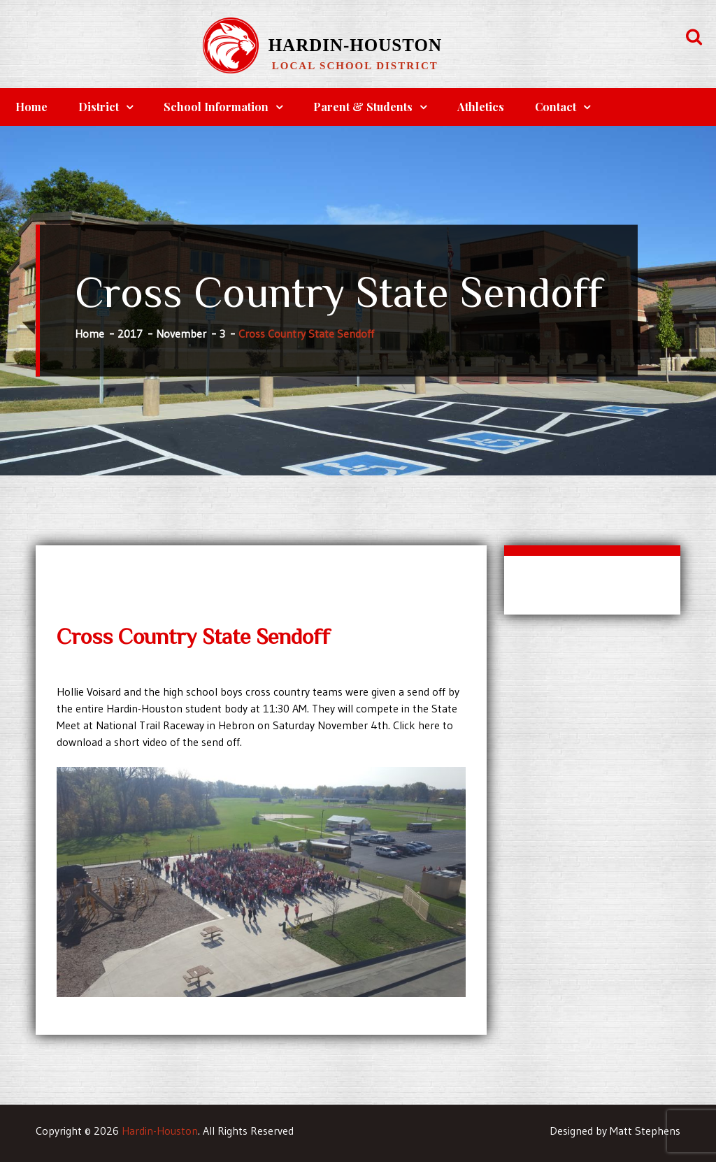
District (98, 106)
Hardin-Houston (355, 45)
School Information (216, 106)
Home (31, 106)
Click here (416, 725)
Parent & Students (363, 106)
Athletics (480, 106)
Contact (555, 106)
